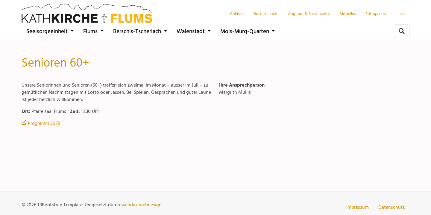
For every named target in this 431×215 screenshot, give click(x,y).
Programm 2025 (44, 123)
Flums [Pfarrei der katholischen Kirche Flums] (91, 31)
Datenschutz (391, 207)
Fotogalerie (375, 13)
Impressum (357, 207)
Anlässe (237, 13)
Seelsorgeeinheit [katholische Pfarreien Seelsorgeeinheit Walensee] (47, 31)
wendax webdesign (141, 204)
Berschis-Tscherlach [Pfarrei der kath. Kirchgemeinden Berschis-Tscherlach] (138, 31)
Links (400, 13)
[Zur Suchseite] (401, 31)
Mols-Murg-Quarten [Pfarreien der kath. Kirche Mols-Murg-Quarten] (245, 31)
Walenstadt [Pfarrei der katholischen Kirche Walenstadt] (191, 31)
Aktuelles (347, 13)
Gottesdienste (265, 13)
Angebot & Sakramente (309, 13)
